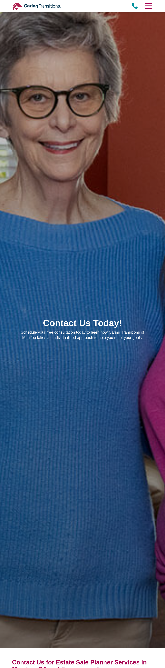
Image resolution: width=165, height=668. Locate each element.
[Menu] (148, 6)
